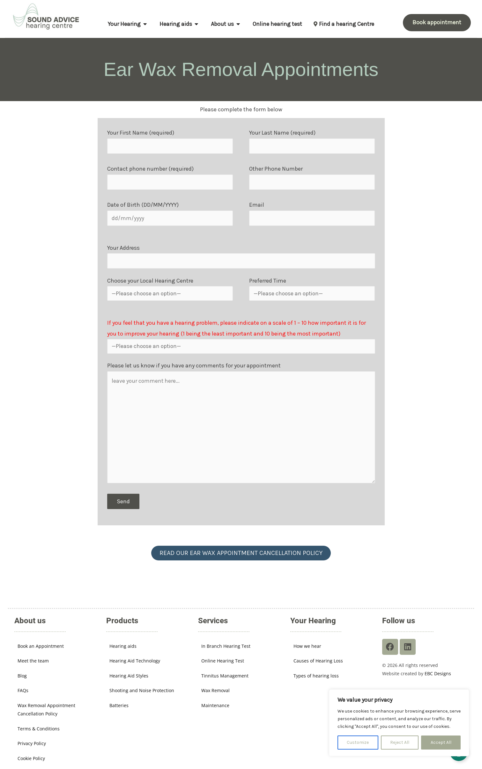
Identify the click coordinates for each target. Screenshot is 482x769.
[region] (399, 722)
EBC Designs (438, 664)
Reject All (399, 742)
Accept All (441, 742)
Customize (358, 742)
